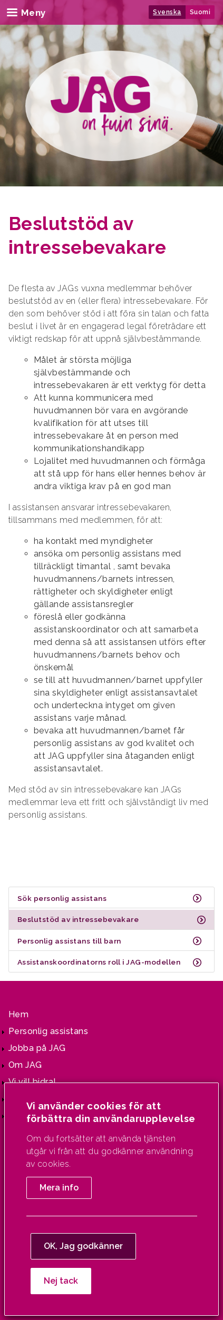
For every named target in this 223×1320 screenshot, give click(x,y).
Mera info (59, 1188)
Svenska (167, 12)
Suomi (200, 12)
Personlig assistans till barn (69, 941)
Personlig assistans (48, 1031)
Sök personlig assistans (61, 898)
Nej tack (61, 1281)
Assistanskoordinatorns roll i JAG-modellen (98, 962)
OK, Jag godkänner (83, 1246)
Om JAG (25, 1065)
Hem (18, 1014)
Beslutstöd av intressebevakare (78, 919)
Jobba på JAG (37, 1048)
